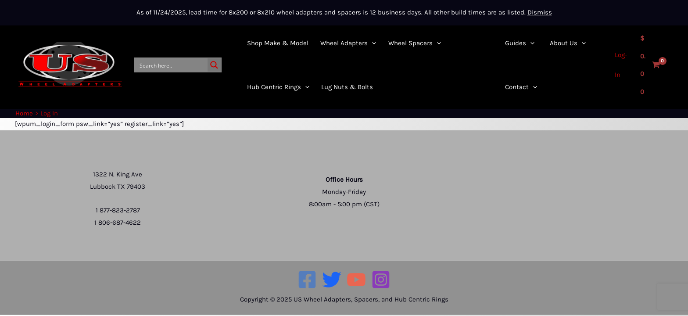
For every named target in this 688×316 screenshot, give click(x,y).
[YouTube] (356, 279)
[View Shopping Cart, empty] (649, 65)
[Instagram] (381, 279)
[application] (365, 43)
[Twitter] (331, 279)
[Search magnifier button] (214, 65)
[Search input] (172, 65)
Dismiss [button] (539, 12)
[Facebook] (307, 279)
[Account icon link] (619, 65)
